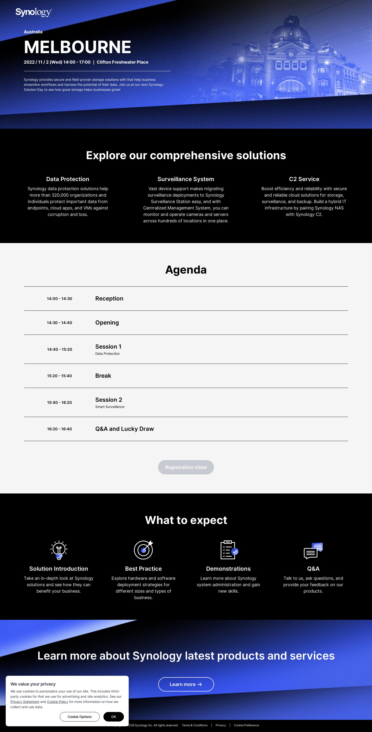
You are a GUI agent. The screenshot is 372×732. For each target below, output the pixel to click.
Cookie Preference (246, 725)
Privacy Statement (24, 702)
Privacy (221, 725)
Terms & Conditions (195, 725)
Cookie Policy (57, 702)
